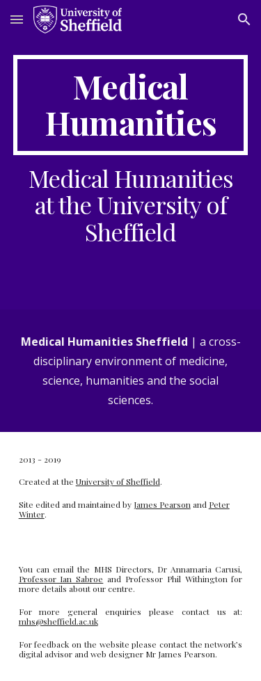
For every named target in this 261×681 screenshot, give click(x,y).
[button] (16, 19)
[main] (130, 105)
